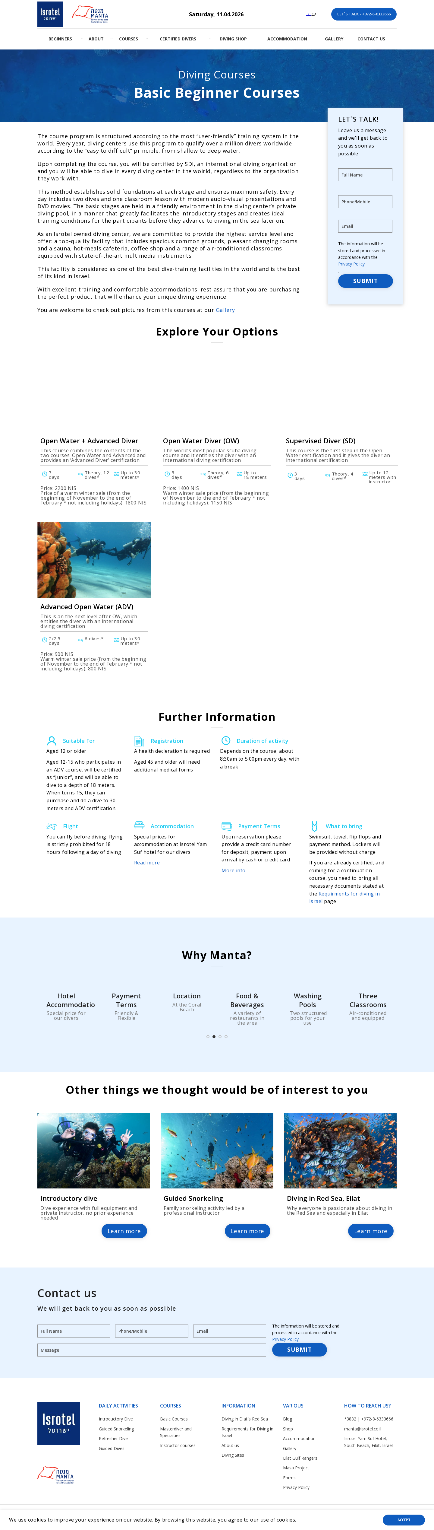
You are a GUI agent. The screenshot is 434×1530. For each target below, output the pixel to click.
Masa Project (296, 1468)
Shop (288, 1429)
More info (234, 870)
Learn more (124, 1231)
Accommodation (299, 1438)
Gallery (225, 309)
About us (230, 1445)
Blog (287, 1419)
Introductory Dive (116, 1419)
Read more (147, 862)
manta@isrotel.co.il (362, 1429)
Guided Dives (111, 1448)
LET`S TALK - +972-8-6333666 (364, 14)
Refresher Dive (113, 1438)
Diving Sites (233, 1455)
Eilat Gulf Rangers (300, 1458)
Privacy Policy (351, 264)
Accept (404, 1519)
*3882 (350, 1419)
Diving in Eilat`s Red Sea (245, 1419)
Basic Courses (174, 1419)
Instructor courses (178, 1445)
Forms (289, 1478)
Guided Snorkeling (116, 1429)
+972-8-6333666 (377, 1419)
